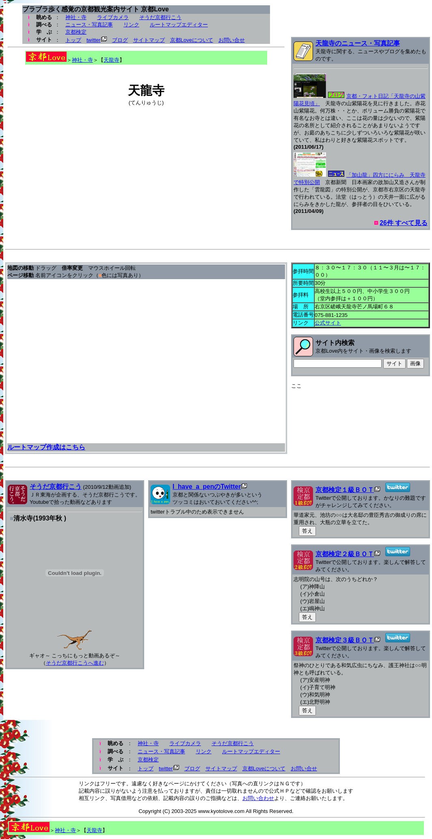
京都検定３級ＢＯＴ (344, 640)
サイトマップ (149, 40)
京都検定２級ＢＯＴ (344, 554)
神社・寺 (75, 17)
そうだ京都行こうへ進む (75, 663)
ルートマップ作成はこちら (46, 447)
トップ (73, 40)
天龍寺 (111, 60)
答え (307, 531)
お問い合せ (231, 40)
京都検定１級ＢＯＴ (344, 489)
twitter (93, 40)
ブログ (120, 40)
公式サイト (328, 323)
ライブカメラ (113, 17)
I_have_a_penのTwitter (207, 486)
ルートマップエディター (179, 25)
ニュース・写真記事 (89, 25)
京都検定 (75, 32)
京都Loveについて (191, 40)
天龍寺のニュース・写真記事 (357, 43)
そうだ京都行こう (160, 17)
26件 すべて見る (404, 222)
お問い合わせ (258, 798)
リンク (131, 25)
